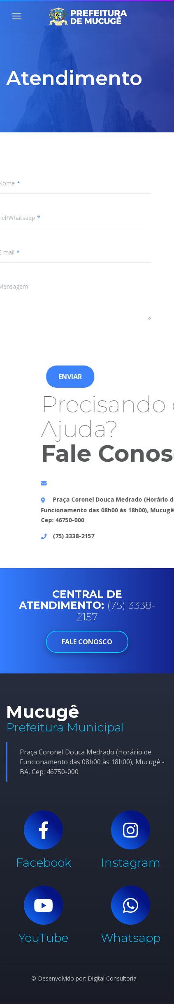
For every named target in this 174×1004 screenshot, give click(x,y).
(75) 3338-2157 (117, 536)
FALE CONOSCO (87, 642)
